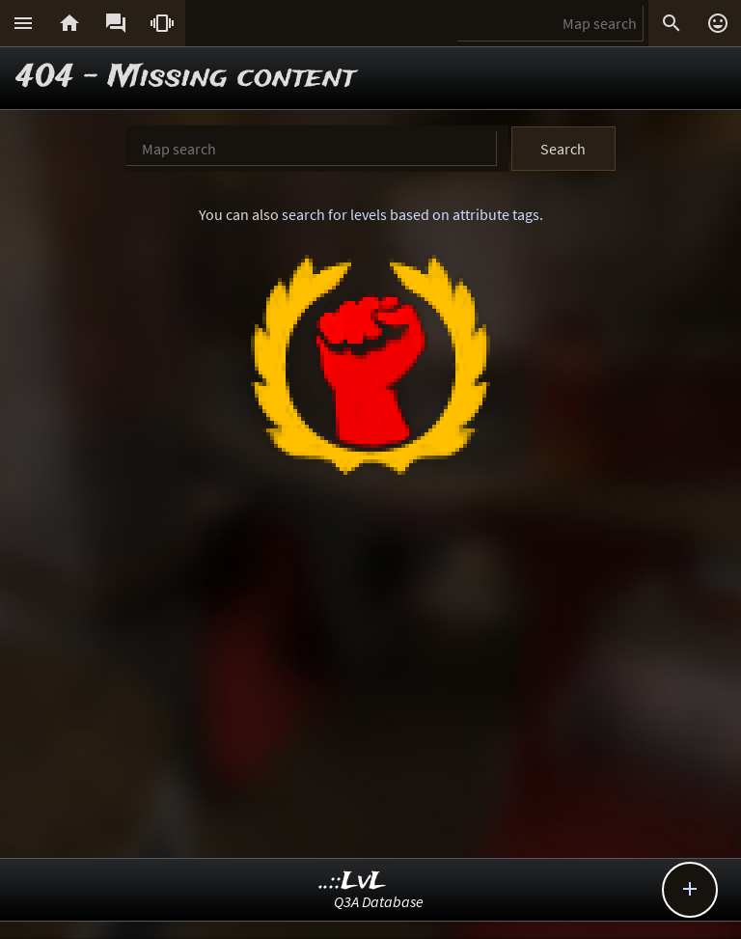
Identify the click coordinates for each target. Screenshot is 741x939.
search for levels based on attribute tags (410, 214)
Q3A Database (379, 901)
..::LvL (352, 881)
